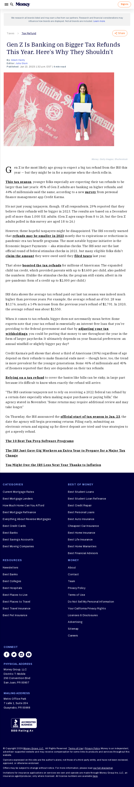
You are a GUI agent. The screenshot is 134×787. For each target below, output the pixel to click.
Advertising (75, 622)
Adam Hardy (18, 60)
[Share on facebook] (7, 654)
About (72, 567)
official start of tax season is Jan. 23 (90, 416)
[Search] (12, 4)
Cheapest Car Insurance (83, 526)
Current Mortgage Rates (18, 492)
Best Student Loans (81, 492)
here (95, 776)
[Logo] (23, 4)
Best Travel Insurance (17, 608)
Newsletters (10, 567)
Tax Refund (29, 33)
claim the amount (20, 256)
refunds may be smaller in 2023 (38, 236)
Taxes (11, 33)
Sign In (124, 4)
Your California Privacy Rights (87, 608)
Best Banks (10, 532)
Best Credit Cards (14, 526)
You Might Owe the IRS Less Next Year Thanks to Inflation (53, 465)
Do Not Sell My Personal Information (91, 601)
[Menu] (6, 4)
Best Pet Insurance (15, 615)
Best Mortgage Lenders (18, 498)
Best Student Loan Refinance (87, 498)
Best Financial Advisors (83, 553)
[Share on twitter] (14, 654)
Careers (73, 635)
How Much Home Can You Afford (23, 505)
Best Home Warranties (82, 546)
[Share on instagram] (21, 654)
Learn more (99, 21)
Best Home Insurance (81, 532)
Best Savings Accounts (18, 539)
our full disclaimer (103, 768)
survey (90, 192)
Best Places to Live (15, 595)
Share (120, 33)
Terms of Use (76, 595)
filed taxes (83, 256)
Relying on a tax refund (25, 377)
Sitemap (73, 628)
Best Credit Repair (79, 505)
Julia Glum (21, 63)
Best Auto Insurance (81, 519)
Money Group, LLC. (33, 748)
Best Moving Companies (18, 546)
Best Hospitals (12, 588)
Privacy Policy (76, 588)
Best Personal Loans (81, 512)
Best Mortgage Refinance (19, 512)
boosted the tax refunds (41, 265)
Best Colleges (12, 581)
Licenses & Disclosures (83, 615)
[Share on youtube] (29, 654)
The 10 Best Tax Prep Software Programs (40, 441)
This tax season (18, 182)
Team (71, 581)
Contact (73, 574)
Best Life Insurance (80, 539)
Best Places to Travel (16, 601)
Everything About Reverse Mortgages (27, 519)
